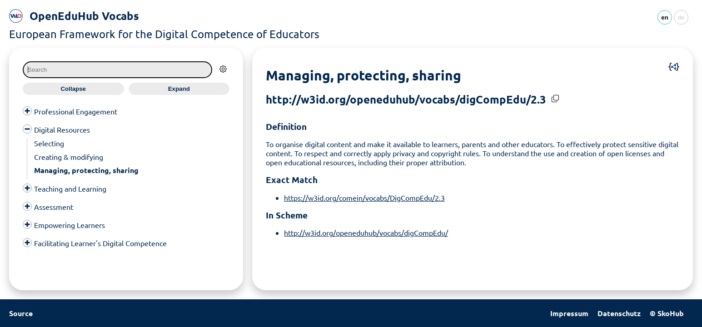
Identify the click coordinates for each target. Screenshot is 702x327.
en (664, 17)
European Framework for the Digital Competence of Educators (164, 33)
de (681, 17)
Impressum (569, 313)
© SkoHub (667, 313)
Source (21, 313)
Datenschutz (619, 313)
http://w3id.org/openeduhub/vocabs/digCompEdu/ (366, 232)
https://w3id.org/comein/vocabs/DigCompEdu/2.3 (364, 197)
